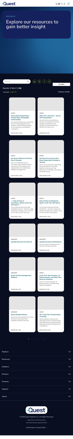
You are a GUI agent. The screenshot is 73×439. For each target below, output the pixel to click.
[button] (28, 82)
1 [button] (28, 342)
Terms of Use (34, 423)
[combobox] (17, 81)
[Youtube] (49, 81)
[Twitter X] (39, 81)
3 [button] (35, 342)
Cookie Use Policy (42, 426)
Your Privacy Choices (31, 426)
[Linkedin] (34, 81)
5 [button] (42, 342)
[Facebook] (44, 81)
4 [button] (38, 342)
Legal (28, 423)
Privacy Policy (42, 423)
